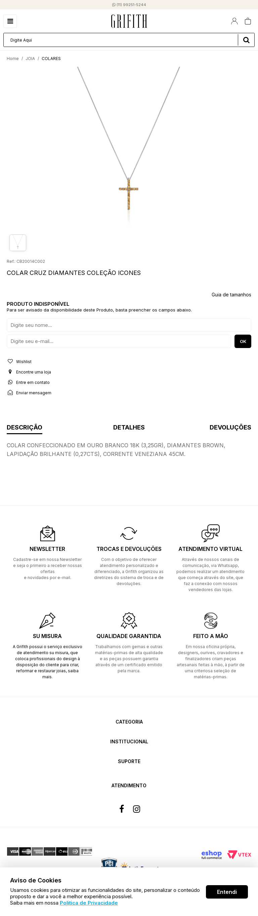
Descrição (24, 427)
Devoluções (230, 427)
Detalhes (129, 427)
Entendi (227, 892)
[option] (129, 149)
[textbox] (129, 40)
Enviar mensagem (29, 392)
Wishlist (19, 361)
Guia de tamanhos (231, 294)
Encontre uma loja (29, 372)
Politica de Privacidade (89, 903)
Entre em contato (28, 382)
